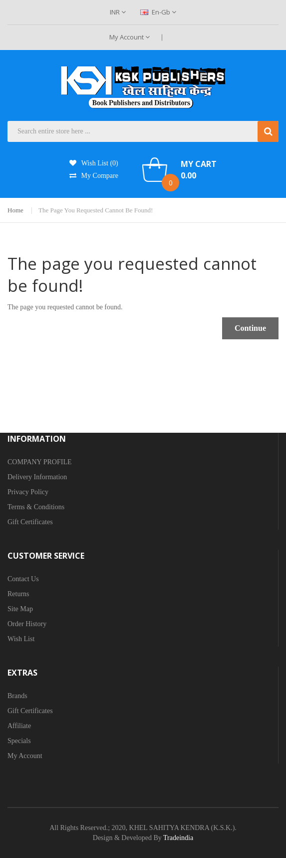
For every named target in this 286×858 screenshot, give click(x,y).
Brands (17, 696)
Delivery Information (37, 477)
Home (15, 210)
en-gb (158, 11)
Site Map (20, 609)
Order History (26, 624)
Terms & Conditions (35, 507)
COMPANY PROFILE (39, 462)
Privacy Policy (27, 492)
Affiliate (19, 726)
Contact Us (23, 579)
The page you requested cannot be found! (95, 210)
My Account (129, 36)
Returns (18, 594)
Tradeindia (178, 838)
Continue (250, 328)
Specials (19, 741)
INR (118, 11)
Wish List (20, 639)
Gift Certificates (30, 522)
